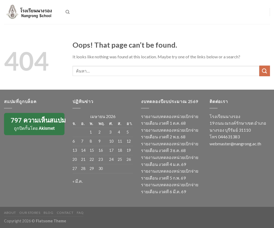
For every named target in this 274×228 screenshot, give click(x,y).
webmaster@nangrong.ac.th (235, 143)
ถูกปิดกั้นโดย (35, 123)
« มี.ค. (78, 181)
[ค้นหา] (68, 12)
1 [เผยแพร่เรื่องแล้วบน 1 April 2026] (91, 132)
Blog (48, 213)
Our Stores (29, 213)
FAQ (80, 213)
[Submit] (264, 71)
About (10, 213)
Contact (65, 213)
